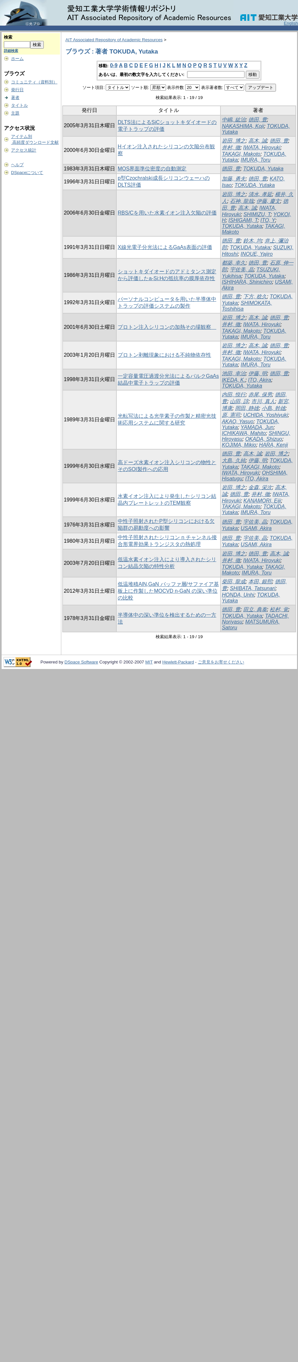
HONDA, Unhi (238, 595)
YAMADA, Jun (257, 427)
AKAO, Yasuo (237, 421)
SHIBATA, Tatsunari (252, 588)
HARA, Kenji (273, 445)
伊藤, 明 (257, 373)
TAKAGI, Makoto (241, 154)
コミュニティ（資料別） (34, 82)
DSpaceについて (27, 172)
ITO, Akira (259, 380)
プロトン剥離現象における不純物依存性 (164, 355)
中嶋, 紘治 (233, 119)
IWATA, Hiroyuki (261, 147)
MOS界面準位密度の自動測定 (152, 168)
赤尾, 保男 (260, 394)
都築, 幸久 (233, 263)
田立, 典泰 (255, 609)
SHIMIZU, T (257, 214)
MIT (149, 662)
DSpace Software (81, 662)
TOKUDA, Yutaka (263, 168)
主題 (15, 113)
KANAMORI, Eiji (262, 500)
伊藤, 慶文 (268, 201)
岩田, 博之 (233, 140)
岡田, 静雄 (247, 408)
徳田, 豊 (257, 119)
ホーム (17, 58)
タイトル (19, 105)
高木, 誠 (257, 140)
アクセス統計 (23, 150)
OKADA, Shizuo (263, 439)
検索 (8, 37)
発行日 (17, 89)
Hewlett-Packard (178, 662)
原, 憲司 (231, 415)
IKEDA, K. (233, 380)
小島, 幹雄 (273, 408)
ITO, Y (267, 220)
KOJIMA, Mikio (239, 445)
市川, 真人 (263, 401)
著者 (15, 97)
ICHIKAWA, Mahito (244, 433)
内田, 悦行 (233, 394)
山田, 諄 (239, 401)
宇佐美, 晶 (242, 269)
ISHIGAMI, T (243, 220)
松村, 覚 (279, 609)
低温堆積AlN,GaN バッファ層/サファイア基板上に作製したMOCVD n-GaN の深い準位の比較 (168, 591)
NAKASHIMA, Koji (243, 126)
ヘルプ (17, 164)
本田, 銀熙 (260, 581)
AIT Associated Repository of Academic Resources (114, 39)
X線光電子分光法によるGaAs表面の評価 (165, 247)
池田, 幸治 (233, 373)
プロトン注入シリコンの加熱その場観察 (167, 327)
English (291, 23)
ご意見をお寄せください (221, 662)
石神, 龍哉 (242, 201)
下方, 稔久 (255, 296)
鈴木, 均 (252, 240)
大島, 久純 (233, 460)
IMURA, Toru (255, 160)
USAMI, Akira (256, 528)
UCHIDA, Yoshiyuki (265, 415)
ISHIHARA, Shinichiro (247, 282)
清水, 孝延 (260, 194)
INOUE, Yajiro (257, 254)
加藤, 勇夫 (233, 178)
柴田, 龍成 (233, 581)
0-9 (113, 65)
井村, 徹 (231, 147)
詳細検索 (11, 51)
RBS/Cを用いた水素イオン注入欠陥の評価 (167, 213)
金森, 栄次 (260, 487)
